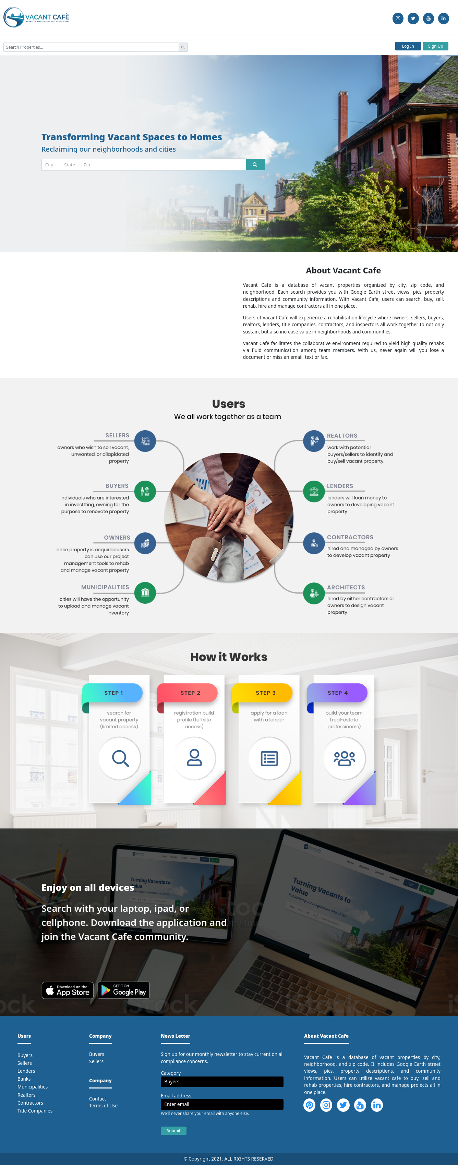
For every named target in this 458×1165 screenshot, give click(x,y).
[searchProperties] (91, 47)
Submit (174, 1130)
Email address (176, 1095)
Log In (408, 46)
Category (171, 1073)
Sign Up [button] (435, 46)
